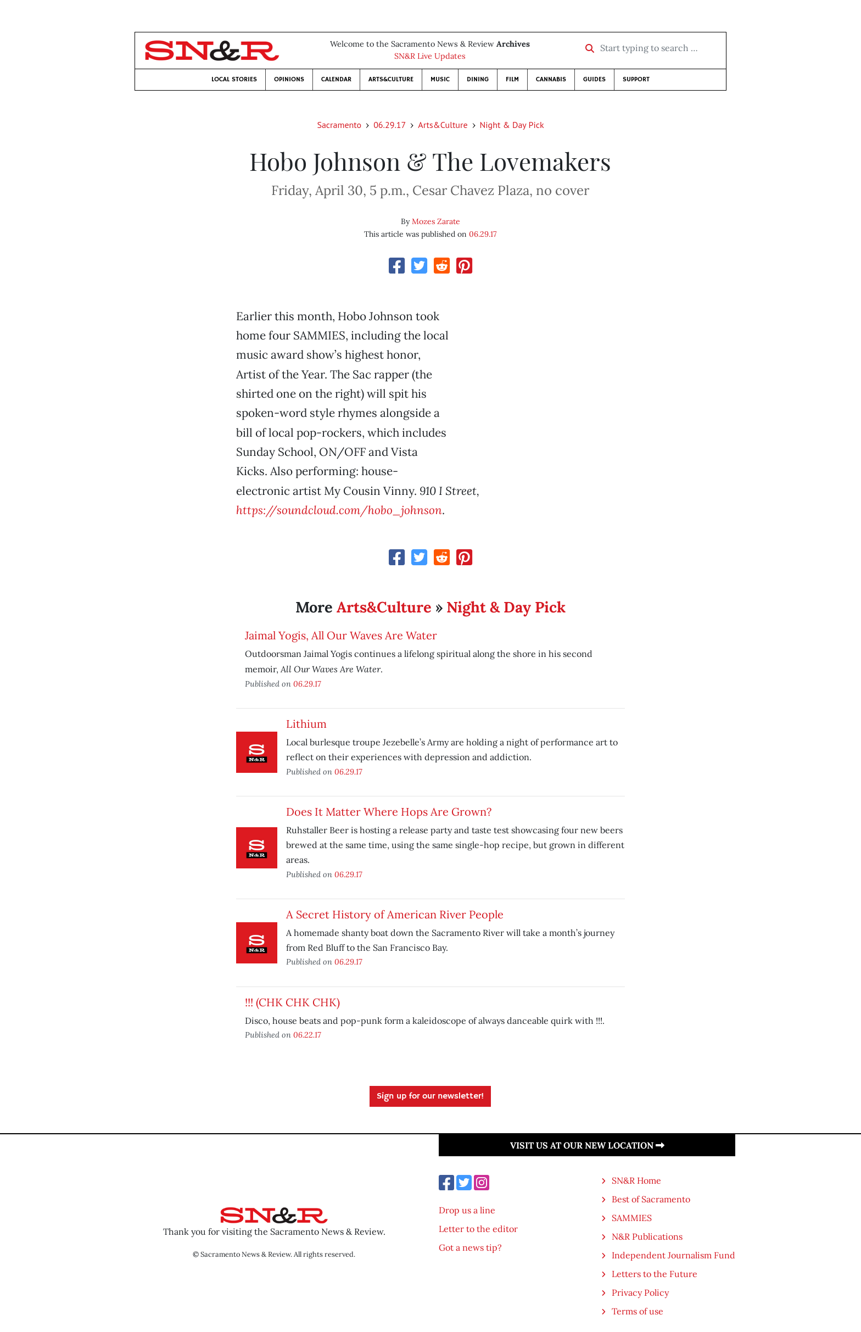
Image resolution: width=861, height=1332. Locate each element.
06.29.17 (389, 124)
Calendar (336, 79)
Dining (478, 79)
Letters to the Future (654, 1273)
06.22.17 (307, 1034)
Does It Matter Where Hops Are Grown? (388, 811)
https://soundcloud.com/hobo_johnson (339, 510)
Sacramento (339, 124)
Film (512, 79)
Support (636, 79)
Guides (594, 79)
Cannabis (551, 79)
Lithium (306, 724)
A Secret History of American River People (395, 914)
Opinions (289, 79)
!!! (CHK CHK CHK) (292, 1002)
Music (440, 79)
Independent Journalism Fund (673, 1255)
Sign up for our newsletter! (430, 1096)
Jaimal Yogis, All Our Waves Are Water (341, 635)
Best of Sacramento (651, 1199)
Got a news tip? (470, 1247)
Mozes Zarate (436, 221)
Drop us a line (467, 1210)
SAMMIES (632, 1217)
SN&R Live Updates (430, 56)
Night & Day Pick (512, 124)
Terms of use (637, 1311)
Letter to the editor (478, 1228)
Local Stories (234, 79)
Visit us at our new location (587, 1145)
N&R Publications (647, 1236)
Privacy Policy (640, 1292)
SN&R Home (636, 1180)
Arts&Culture (390, 79)
